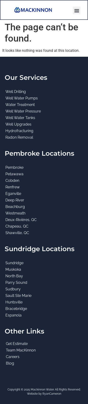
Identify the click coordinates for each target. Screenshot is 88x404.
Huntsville (14, 302)
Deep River (14, 200)
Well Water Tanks (20, 118)
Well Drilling (15, 91)
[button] (76, 10)
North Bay (14, 276)
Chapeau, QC (16, 226)
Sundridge (14, 263)
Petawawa (14, 174)
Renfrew (12, 187)
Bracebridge (16, 308)
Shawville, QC (17, 233)
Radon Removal (19, 137)
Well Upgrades (18, 124)
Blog (10, 363)
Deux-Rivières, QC (21, 220)
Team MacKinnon (21, 350)
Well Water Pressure (23, 111)
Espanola (13, 315)
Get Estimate (17, 343)
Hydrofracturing (19, 131)
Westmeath (15, 213)
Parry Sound (16, 282)
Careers (12, 357)
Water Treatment (20, 104)
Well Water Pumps (21, 98)
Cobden (12, 180)
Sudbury (13, 289)
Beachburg (15, 206)
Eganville (13, 193)
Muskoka (13, 269)
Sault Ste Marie (18, 295)
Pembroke (14, 167)
